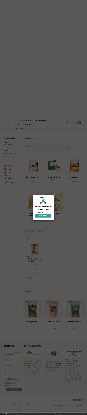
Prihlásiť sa (43, 216)
